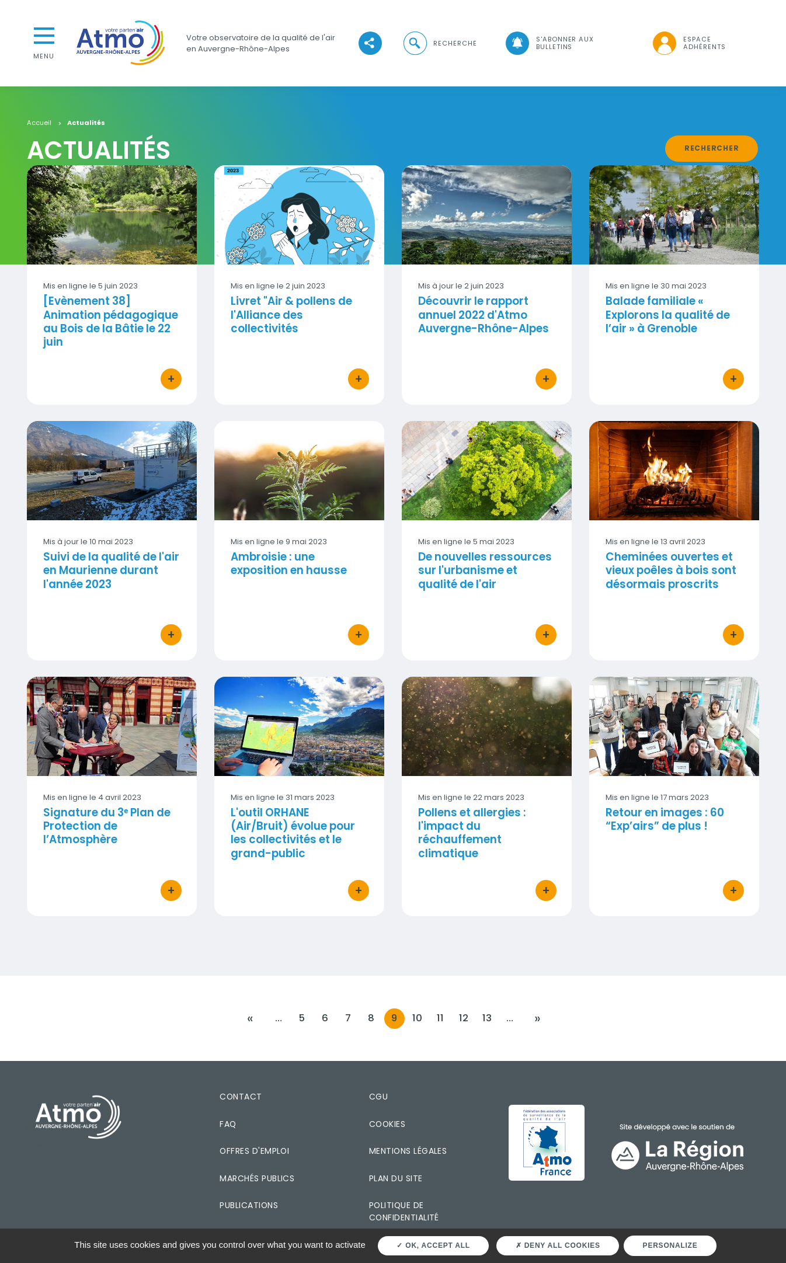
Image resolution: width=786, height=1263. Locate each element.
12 (463, 1018)
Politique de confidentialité (404, 1211)
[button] (439, 43)
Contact (241, 1096)
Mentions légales (408, 1151)
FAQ (228, 1124)
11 (440, 1018)
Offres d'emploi (254, 1151)
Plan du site (396, 1178)
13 (487, 1018)
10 (417, 1018)
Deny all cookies (558, 1245)
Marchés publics (257, 1178)
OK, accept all (433, 1245)
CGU (378, 1096)
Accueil (39, 123)
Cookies (387, 1124)
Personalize (670, 1245)
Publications (249, 1205)
